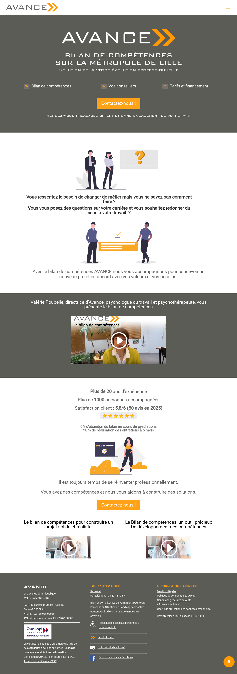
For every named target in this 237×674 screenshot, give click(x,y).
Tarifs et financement (185, 86)
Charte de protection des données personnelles (184, 608)
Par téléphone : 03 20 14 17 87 (107, 595)
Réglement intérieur (168, 604)
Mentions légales (166, 591)
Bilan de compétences (47, 86)
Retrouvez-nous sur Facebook (116, 657)
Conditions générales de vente (174, 600)
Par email (95, 591)
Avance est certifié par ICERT (40, 661)
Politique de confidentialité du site (176, 595)
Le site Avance (106, 637)
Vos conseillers (118, 86)
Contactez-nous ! (118, 103)
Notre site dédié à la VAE (111, 647)
